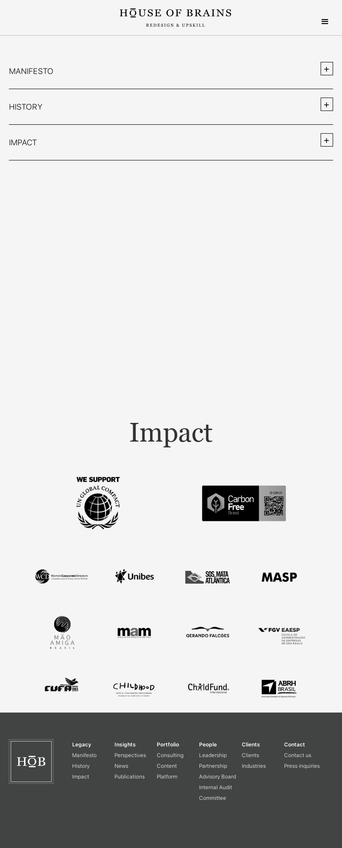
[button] (325, 21)
